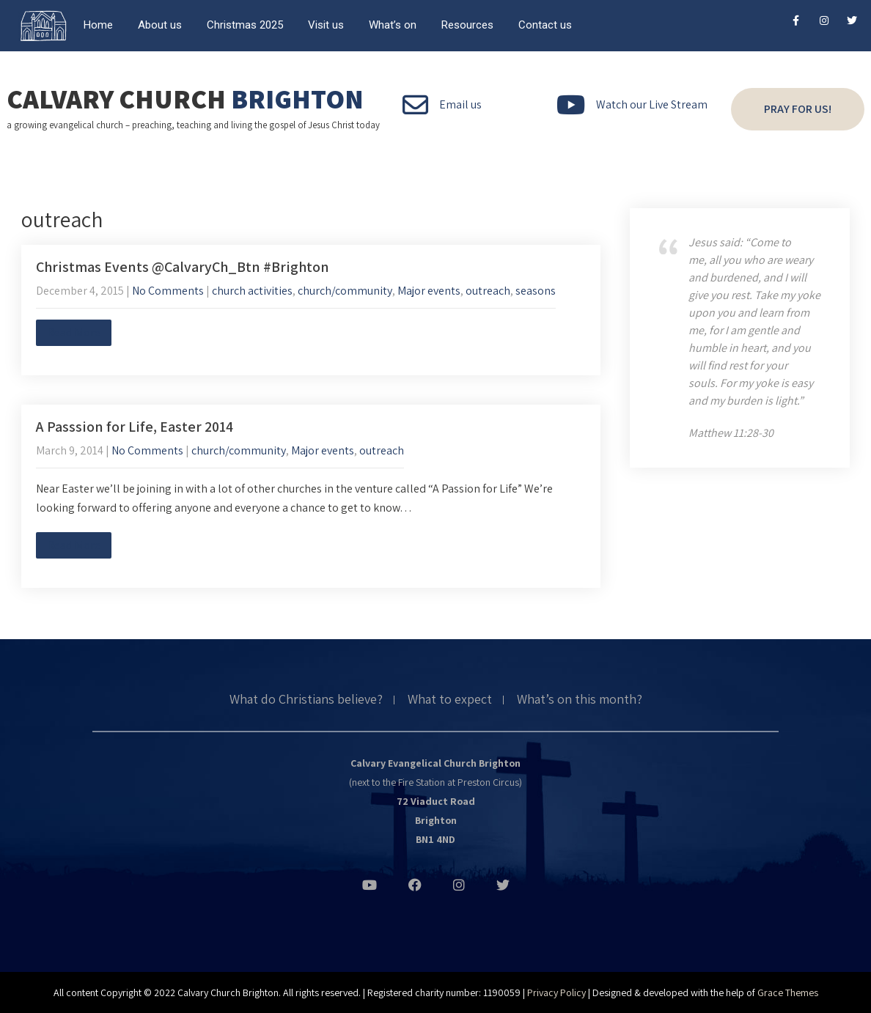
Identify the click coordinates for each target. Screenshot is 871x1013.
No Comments (168, 290)
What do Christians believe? (306, 700)
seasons (535, 290)
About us (160, 25)
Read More (73, 332)
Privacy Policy (556, 992)
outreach (488, 290)
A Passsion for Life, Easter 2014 (134, 426)
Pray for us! (797, 109)
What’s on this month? (579, 700)
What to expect (450, 700)
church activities (252, 290)
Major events (428, 290)
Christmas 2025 (245, 25)
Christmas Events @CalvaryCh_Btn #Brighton (182, 266)
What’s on (392, 25)
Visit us (326, 25)
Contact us (545, 25)
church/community (345, 290)
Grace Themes (787, 992)
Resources (467, 25)
